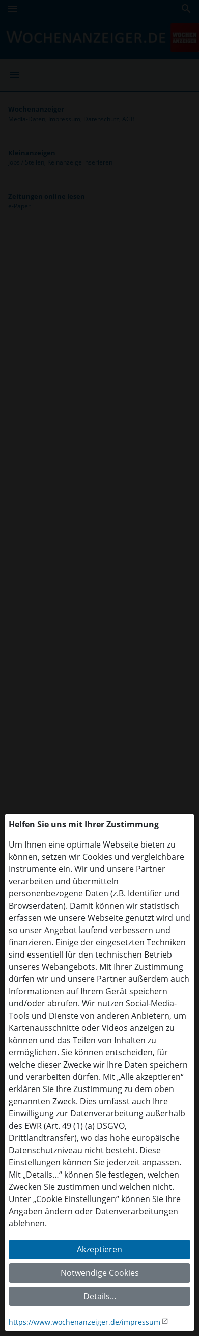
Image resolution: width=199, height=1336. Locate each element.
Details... (99, 1296)
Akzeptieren (99, 1249)
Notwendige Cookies (100, 1272)
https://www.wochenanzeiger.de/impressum (84, 1322)
